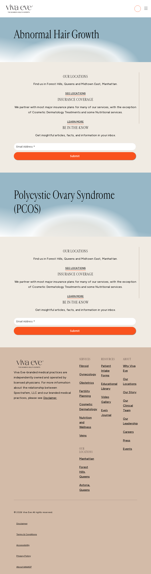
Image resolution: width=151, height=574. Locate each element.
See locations (75, 93)
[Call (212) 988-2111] (137, 8)
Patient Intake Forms (106, 370)
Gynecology (87, 374)
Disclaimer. (50, 398)
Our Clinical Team (128, 405)
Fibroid (84, 366)
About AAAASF (24, 566)
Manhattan (86, 458)
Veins (83, 435)
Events (127, 449)
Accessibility (22, 545)
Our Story (129, 392)
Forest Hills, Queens (84, 471)
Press (126, 440)
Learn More (75, 121)
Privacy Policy (23, 555)
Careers (128, 432)
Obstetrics (86, 382)
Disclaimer (21, 523)
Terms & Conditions (26, 534)
